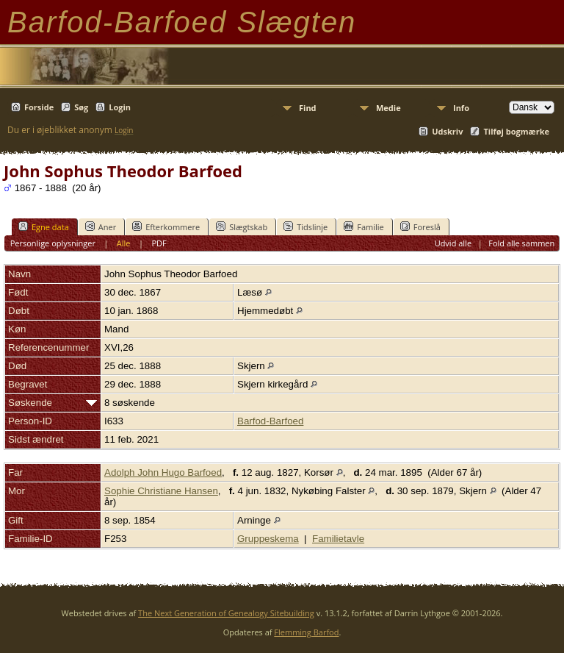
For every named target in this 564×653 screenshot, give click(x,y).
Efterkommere (166, 226)
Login (120, 107)
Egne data (43, 226)
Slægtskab (241, 226)
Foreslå (420, 226)
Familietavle (338, 538)
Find (308, 107)
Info (461, 107)
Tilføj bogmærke (516, 131)
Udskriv (447, 131)
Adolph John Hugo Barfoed (163, 472)
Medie (388, 107)
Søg (81, 107)
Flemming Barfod (306, 632)
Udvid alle (453, 243)
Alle (124, 243)
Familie (363, 226)
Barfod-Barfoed (270, 421)
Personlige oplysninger (52, 243)
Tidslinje (305, 226)
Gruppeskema (268, 538)
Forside (39, 107)
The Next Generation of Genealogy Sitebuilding (226, 612)
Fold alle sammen (521, 243)
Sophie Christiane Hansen (161, 490)
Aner (100, 226)
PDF (158, 243)
